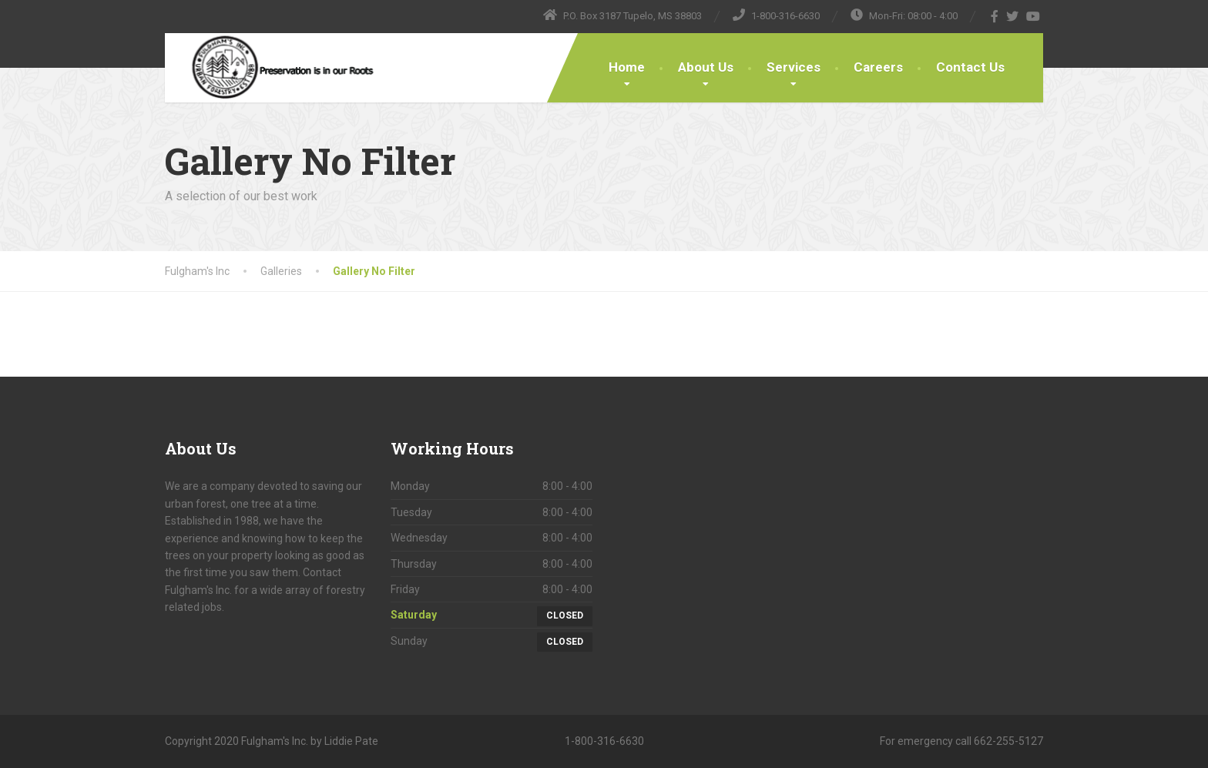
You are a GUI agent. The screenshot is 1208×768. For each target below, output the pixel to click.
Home (627, 67)
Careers (878, 67)
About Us (705, 67)
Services (793, 67)
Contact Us (970, 67)
